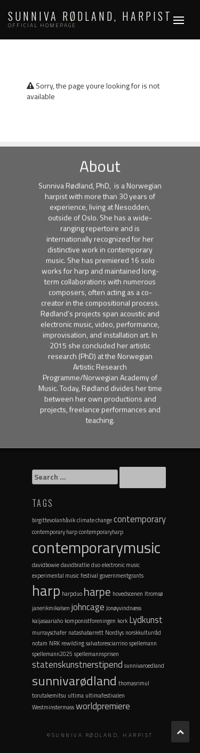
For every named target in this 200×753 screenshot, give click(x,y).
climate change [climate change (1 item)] (94, 520)
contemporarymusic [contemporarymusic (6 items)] (96, 547)
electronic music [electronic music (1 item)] (121, 565)
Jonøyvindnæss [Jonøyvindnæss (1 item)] (123, 608)
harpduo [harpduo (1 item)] (72, 593)
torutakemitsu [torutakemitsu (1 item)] (49, 695)
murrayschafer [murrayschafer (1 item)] (49, 632)
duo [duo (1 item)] (95, 565)
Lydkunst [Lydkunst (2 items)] (146, 620)
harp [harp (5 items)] (46, 590)
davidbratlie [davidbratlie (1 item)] (75, 565)
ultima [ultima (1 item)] (76, 695)
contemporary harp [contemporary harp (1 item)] (54, 532)
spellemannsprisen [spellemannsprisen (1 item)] (96, 654)
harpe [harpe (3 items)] (97, 591)
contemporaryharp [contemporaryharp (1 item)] (101, 532)
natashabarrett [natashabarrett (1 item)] (85, 632)
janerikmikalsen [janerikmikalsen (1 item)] (51, 608)
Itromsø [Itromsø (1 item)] (154, 593)
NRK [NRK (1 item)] (54, 643)
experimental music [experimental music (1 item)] (55, 575)
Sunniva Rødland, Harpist (90, 16)
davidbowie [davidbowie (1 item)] (45, 565)
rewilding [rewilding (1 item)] (72, 643)
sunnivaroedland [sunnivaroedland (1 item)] (144, 665)
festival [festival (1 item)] (89, 575)
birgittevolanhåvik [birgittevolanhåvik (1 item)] (53, 520)
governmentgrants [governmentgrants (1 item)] (121, 575)
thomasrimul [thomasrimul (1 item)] (133, 683)
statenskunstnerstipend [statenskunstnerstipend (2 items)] (77, 664)
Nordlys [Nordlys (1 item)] (114, 632)
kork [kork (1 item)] (122, 621)
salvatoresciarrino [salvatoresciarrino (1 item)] (106, 643)
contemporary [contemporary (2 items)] (140, 519)
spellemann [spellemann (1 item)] (143, 643)
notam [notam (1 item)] (39, 643)
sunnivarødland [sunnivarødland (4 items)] (74, 680)
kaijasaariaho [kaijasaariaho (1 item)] (47, 621)
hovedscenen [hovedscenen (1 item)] (128, 593)
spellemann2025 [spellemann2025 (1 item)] (52, 654)
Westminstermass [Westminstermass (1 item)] (53, 707)
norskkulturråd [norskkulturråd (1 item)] (143, 632)
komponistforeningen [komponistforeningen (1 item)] (90, 621)
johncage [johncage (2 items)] (88, 607)
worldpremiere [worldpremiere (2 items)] (103, 706)
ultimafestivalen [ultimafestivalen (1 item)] (105, 695)
